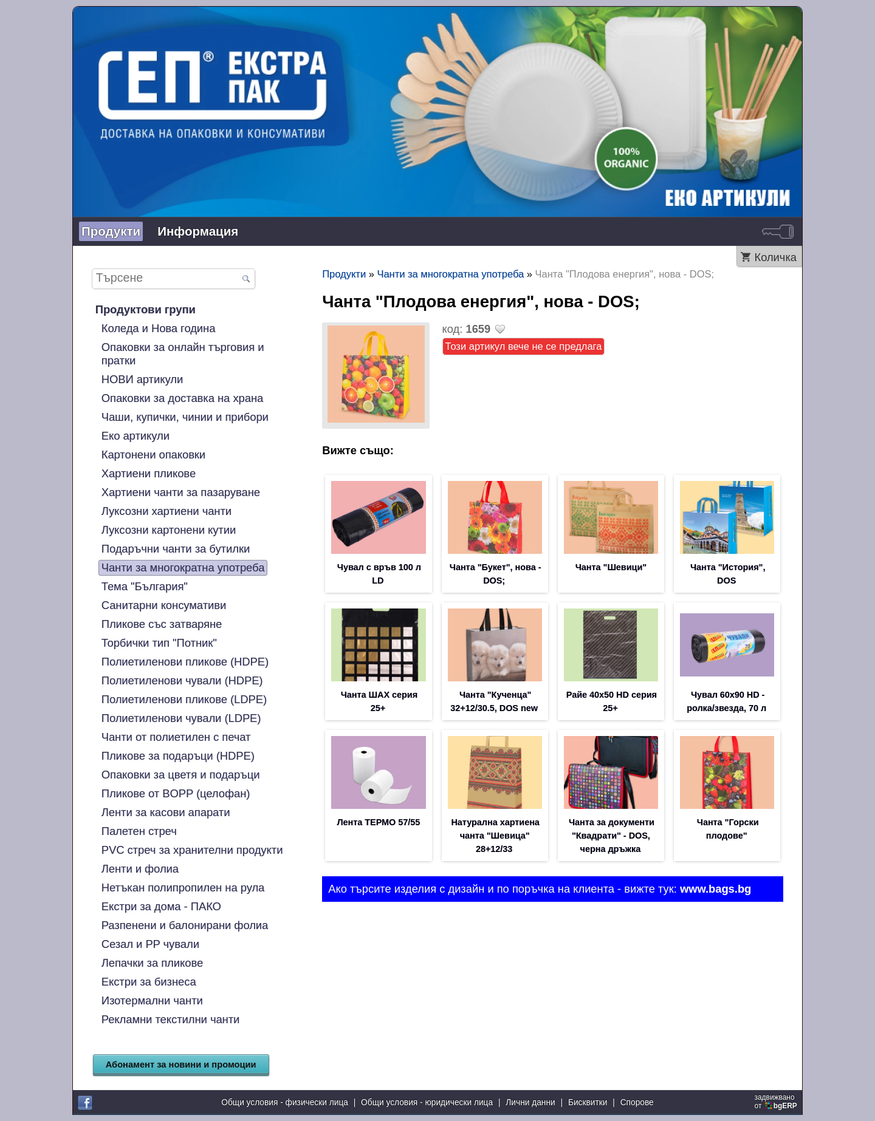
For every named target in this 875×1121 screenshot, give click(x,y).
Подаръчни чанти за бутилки (175, 548)
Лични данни (530, 1102)
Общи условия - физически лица (284, 1102)
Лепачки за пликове (152, 962)
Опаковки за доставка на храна (182, 398)
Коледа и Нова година (158, 328)
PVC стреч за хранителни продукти (192, 849)
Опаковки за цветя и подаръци (180, 774)
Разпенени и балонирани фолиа (185, 925)
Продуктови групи (145, 309)
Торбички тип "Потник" (159, 642)
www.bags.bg (715, 888)
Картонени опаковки (153, 454)
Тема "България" (144, 586)
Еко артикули (135, 435)
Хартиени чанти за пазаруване (180, 492)
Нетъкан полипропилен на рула (183, 887)
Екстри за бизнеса (148, 981)
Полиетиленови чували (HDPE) (182, 680)
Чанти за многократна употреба (183, 567)
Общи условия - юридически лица (427, 1102)
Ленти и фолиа (140, 868)
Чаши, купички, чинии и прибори (185, 417)
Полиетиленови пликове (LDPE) (184, 699)
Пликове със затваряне (161, 624)
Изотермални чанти (152, 1000)
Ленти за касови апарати (165, 812)
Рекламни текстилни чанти (170, 1019)
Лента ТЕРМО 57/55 (378, 822)
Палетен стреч (139, 831)
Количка (775, 257)
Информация (197, 231)
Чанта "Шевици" (611, 567)
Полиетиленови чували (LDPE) (181, 718)
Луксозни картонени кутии (168, 529)
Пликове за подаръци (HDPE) (178, 755)
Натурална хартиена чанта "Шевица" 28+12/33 (495, 835)
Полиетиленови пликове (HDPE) (185, 661)
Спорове (637, 1102)
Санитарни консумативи (164, 605)
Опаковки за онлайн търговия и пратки (182, 354)
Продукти (110, 231)
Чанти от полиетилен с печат (176, 737)
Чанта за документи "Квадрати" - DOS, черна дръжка (611, 835)
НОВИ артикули (142, 379)
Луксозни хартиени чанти (166, 511)
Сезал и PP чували (150, 944)
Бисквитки (588, 1102)
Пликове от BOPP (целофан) (175, 793)
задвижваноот (777, 1101)
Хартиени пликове (148, 473)
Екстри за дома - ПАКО (161, 906)
